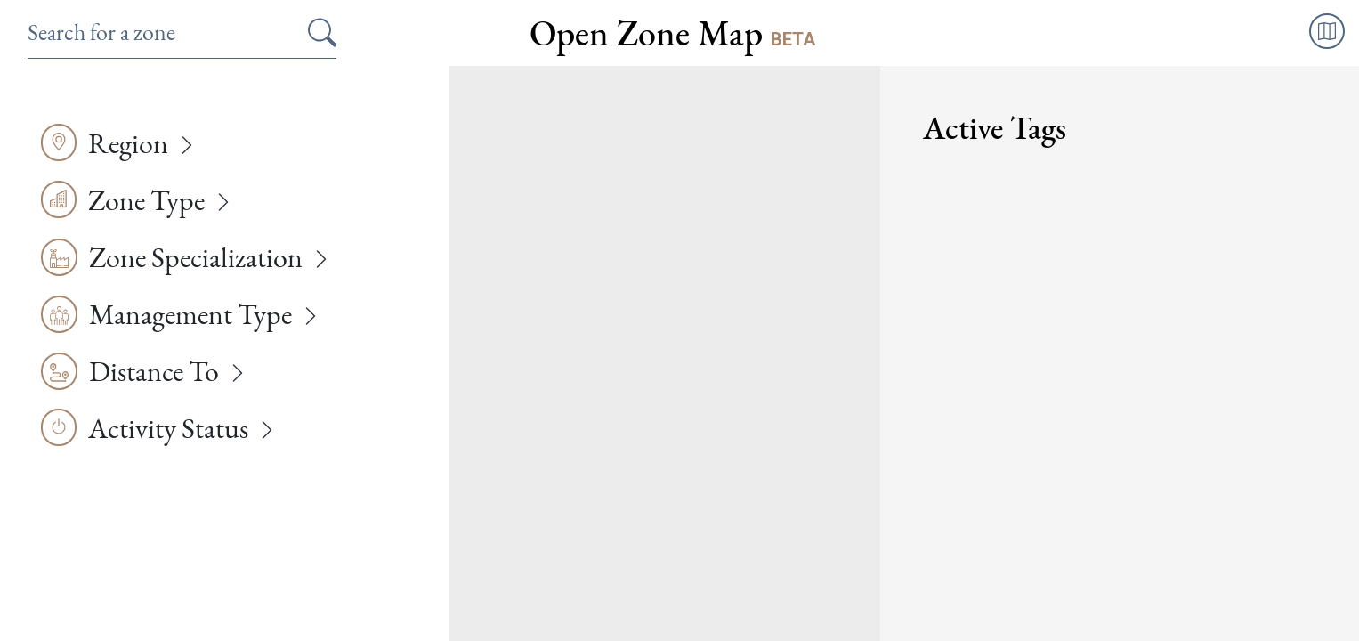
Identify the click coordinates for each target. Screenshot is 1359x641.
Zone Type (146, 200)
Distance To (154, 371)
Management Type (190, 314)
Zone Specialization (196, 257)
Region (128, 143)
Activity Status (168, 428)
